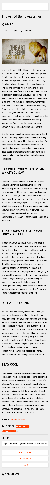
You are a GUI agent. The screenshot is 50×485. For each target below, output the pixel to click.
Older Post (25, 459)
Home (25, 465)
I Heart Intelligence (18, 419)
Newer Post (25, 452)
